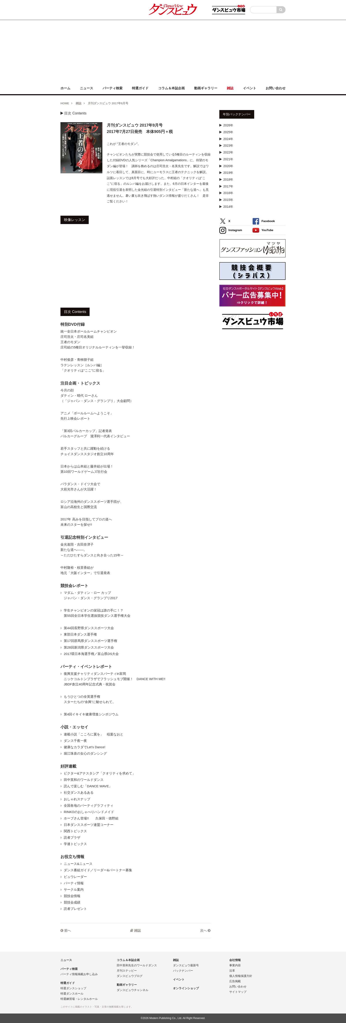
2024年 (228, 139)
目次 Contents (73, 113)
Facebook (263, 221)
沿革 (232, 970)
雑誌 (78, 103)
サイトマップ (237, 991)
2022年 (228, 152)
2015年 (228, 200)
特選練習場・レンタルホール (79, 998)
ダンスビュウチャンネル (132, 990)
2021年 (228, 159)
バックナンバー (183, 970)
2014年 (228, 206)
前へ (65, 930)
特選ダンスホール (71, 993)
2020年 (228, 166)
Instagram (230, 230)
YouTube (262, 230)
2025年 (228, 132)
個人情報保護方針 (240, 975)
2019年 (228, 172)
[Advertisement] (173, 51)
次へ (205, 930)
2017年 (228, 186)
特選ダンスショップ (73, 988)
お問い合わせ (237, 986)
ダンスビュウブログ (130, 975)
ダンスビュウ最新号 (186, 965)
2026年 (228, 125)
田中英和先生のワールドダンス (137, 965)
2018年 (228, 179)
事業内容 (235, 965)
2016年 (228, 193)
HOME (64, 103)
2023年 (228, 145)
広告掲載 (235, 981)
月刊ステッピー (127, 970)
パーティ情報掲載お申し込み (79, 974)
